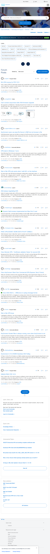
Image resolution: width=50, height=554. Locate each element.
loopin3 (18, 383)
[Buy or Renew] (25, 1)
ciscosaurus (19, 343)
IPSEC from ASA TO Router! (10, 487)
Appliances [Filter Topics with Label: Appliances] (4, 49)
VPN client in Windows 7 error (10, 151)
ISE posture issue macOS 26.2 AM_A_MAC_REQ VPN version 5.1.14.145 (21, 452)
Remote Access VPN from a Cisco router (13, 495)
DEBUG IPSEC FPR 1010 (8, 374)
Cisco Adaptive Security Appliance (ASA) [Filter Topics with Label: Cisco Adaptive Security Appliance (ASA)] (10, 55)
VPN (20, 90)
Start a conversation (25, 23)
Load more (25, 392)
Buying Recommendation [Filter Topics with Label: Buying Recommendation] (7, 52)
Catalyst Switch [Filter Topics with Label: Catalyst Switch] (30, 52)
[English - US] (46, 1)
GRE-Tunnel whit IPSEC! (9, 483)
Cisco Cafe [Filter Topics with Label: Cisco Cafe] (36, 55)
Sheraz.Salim (20, 302)
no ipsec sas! (6, 500)
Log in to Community (8, 414)
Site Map (10, 543)
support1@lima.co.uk (22, 140)
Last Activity (4, 91)
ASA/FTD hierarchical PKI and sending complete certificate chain (19, 442)
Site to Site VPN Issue (7, 313)
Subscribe (40, 32)
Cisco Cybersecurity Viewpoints (11, 430)
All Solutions (25, 505)
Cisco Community (5, 29)
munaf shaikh (20, 261)
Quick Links (25, 523)
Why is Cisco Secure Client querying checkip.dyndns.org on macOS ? (20, 457)
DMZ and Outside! (7, 491)
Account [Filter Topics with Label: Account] (26, 46)
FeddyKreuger (20, 221)
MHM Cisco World (21, 180)
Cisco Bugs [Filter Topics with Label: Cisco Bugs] (26, 55)
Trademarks (10, 541)
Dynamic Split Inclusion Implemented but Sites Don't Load (20, 211)
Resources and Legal (25, 530)
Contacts (10, 525)
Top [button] (3, 519)
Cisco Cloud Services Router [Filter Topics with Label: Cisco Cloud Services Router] (8, 58)
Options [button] (46, 32)
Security (27, 29)
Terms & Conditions (12, 536)
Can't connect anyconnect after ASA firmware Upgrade (17, 102)
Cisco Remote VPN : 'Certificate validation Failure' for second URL (20, 252)
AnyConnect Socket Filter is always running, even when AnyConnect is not (23, 333)
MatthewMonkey (21, 363)
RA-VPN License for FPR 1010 (10, 82)
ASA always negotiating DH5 (9, 191)
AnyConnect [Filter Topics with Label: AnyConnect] (35, 46)
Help (9, 534)
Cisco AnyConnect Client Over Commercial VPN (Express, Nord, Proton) (22, 272)
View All (25, 468)
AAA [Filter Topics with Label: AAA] (3, 46)
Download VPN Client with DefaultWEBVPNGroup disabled (17, 447)
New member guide (8, 411)
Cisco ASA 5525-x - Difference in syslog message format (20, 293)
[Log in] (35, 1)
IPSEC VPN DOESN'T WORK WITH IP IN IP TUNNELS (16, 231)
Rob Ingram (19, 91)
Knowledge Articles (8, 427)
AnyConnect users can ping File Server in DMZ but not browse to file (21, 132)
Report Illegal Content (12, 545)
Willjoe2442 (19, 160)
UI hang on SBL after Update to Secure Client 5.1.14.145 (17, 463)
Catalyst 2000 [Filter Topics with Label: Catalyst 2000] (20, 52)
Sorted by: (14, 71)
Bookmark (33, 32)
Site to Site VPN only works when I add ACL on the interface (19, 171)
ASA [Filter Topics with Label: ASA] (12, 49)
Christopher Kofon (21, 241)
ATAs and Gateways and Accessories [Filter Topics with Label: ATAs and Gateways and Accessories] (36, 49)
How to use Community (9, 409)
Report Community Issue (13, 532)
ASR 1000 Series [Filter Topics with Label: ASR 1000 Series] (20, 49)
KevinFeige (19, 282)
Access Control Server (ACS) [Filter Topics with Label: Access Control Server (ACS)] (14, 46)
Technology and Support (17, 29)
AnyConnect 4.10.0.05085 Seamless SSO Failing (15, 354)
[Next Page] (28, 64)
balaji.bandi (19, 200)
